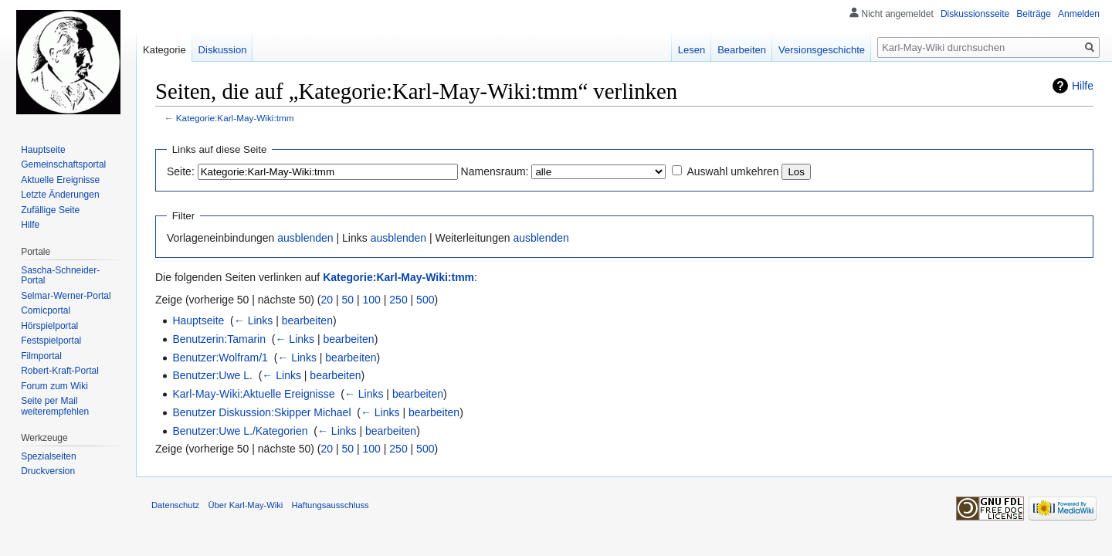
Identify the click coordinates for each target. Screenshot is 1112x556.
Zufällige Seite (50, 210)
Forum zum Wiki (54, 386)
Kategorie (164, 50)
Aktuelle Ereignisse (60, 180)
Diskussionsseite (975, 13)
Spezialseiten (48, 456)
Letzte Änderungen (60, 194)
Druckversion (48, 471)
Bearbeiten (741, 50)
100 (372, 299)
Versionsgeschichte (821, 50)
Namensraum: (495, 171)
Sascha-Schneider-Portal (60, 275)
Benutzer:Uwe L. (212, 375)
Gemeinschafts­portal (63, 164)
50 (348, 299)
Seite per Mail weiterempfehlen (55, 406)
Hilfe (1082, 86)
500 (425, 299)
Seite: (181, 171)
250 (398, 299)
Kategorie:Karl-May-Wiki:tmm (235, 118)
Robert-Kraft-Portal (60, 370)
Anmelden (1079, 13)
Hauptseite (198, 320)
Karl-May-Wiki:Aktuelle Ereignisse (253, 394)
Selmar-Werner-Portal (65, 295)
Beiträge (1033, 13)
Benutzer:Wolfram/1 (219, 357)
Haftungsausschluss (330, 505)
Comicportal (45, 310)
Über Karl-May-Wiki (245, 505)
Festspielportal (51, 340)
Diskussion (222, 50)
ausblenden (305, 238)
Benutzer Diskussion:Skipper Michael (261, 412)
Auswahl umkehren (732, 171)
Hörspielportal (49, 325)
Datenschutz (175, 505)
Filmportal (41, 356)
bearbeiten (307, 320)
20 (327, 299)
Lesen (691, 50)
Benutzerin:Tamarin (219, 339)
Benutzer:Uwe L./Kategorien (239, 431)
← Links (253, 320)
